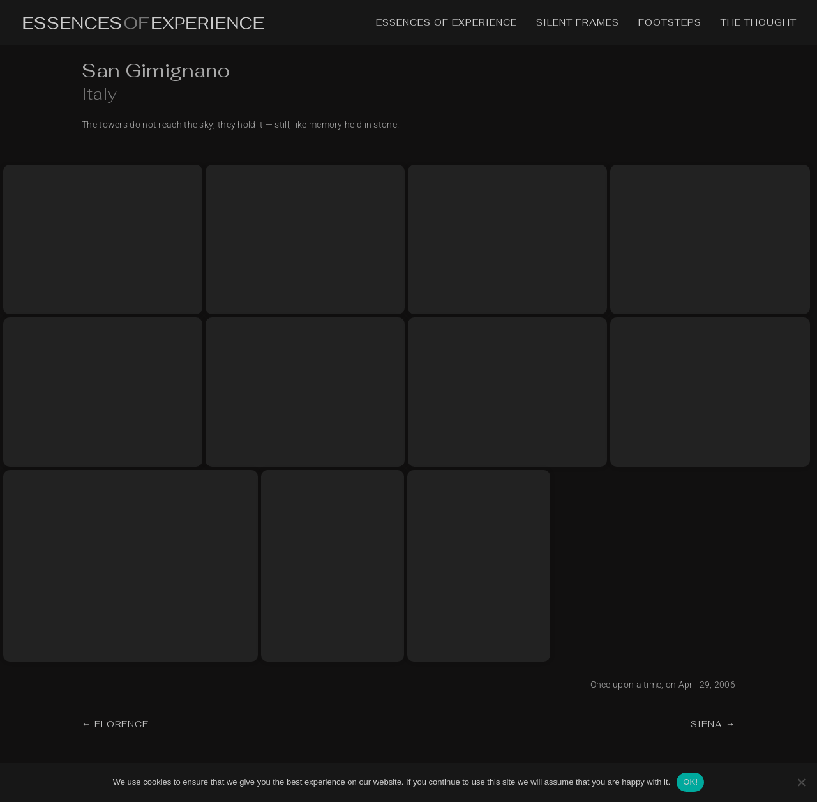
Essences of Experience (446, 23)
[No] (801, 782)
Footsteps (669, 23)
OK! (690, 782)
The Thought (759, 23)
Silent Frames (577, 23)
